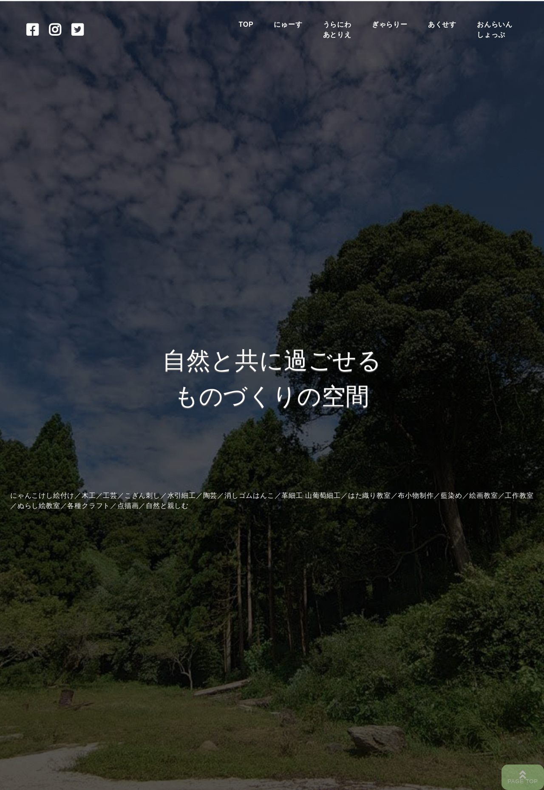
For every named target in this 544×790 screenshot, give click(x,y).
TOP (245, 24)
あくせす (442, 24)
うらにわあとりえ (337, 29)
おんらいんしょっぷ (495, 29)
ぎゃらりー (390, 24)
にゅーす (288, 24)
